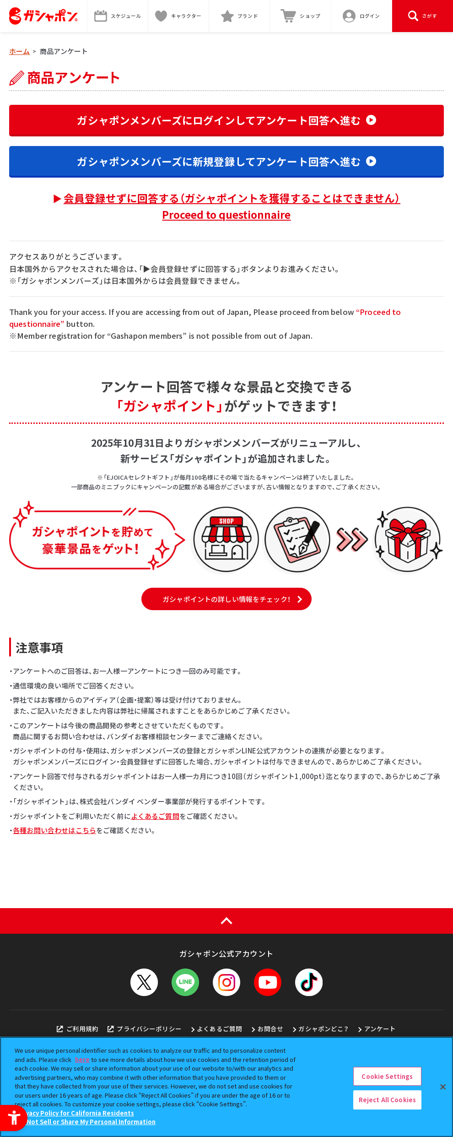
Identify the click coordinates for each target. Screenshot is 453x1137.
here (82, 1059)
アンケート (380, 1028)
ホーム (19, 51)
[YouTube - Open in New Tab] (267, 982)
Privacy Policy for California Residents (75, 1113)
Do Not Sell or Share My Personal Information (86, 1121)
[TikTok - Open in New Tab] (309, 982)
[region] (226, 1087)
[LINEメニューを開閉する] (185, 982)
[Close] (443, 1087)
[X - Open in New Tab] (144, 982)
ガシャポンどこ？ (323, 1028)
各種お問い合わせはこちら (54, 830)
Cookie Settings (387, 1076)
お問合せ (271, 1028)
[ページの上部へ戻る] (226, 921)
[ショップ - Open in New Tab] (300, 16)
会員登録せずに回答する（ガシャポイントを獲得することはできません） (232, 206)
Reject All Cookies (387, 1099)
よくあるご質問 (155, 816)
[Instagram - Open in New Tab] (226, 982)
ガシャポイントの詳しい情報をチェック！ (226, 599)
